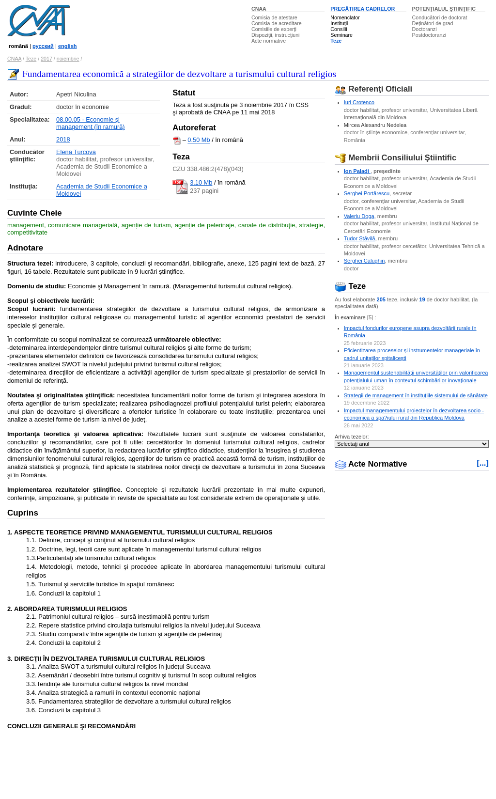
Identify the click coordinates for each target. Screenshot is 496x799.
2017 (46, 59)
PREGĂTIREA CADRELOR (362, 9)
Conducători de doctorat (439, 17)
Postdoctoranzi (429, 35)
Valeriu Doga (359, 216)
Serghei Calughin (364, 261)
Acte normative (268, 41)
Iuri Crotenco (359, 102)
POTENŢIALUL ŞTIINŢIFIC (444, 9)
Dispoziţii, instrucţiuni (275, 35)
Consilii (338, 29)
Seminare (341, 35)
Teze (335, 41)
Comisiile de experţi (273, 29)
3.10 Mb (201, 182)
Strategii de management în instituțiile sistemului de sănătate (416, 395)
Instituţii (339, 23)
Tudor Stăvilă (359, 238)
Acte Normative (371, 464)
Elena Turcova (76, 152)
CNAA (258, 9)
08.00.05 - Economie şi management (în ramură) (90, 123)
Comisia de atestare (274, 17)
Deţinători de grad (432, 23)
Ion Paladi (357, 171)
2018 (63, 139)
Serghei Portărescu (367, 193)
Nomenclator (344, 17)
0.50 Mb (198, 140)
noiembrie (68, 59)
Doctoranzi (424, 29)
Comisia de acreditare (276, 23)
